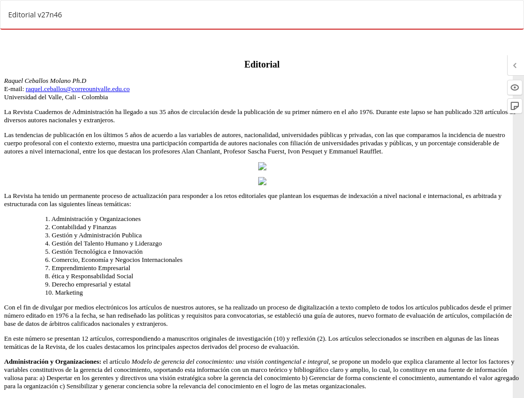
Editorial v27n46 (35, 14)
